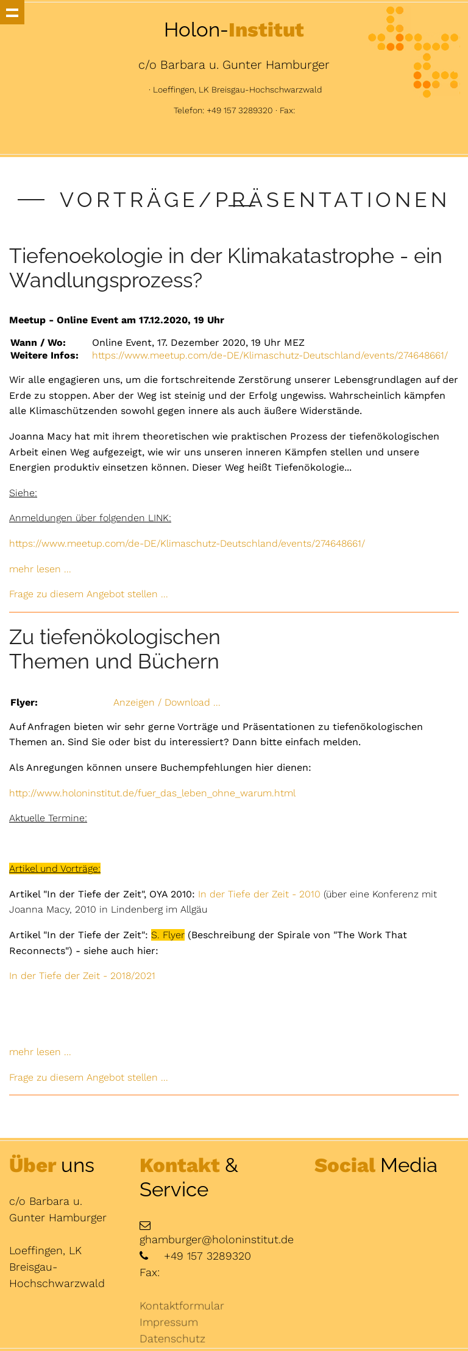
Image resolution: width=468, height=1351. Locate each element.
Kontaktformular (182, 1325)
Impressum (169, 1341)
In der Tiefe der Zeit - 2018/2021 (82, 975)
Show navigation (12, 12)
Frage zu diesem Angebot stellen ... (88, 594)
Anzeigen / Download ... (167, 702)
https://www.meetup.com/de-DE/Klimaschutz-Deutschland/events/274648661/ (270, 355)
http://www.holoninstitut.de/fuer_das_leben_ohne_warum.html (152, 793)
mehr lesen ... (40, 569)
